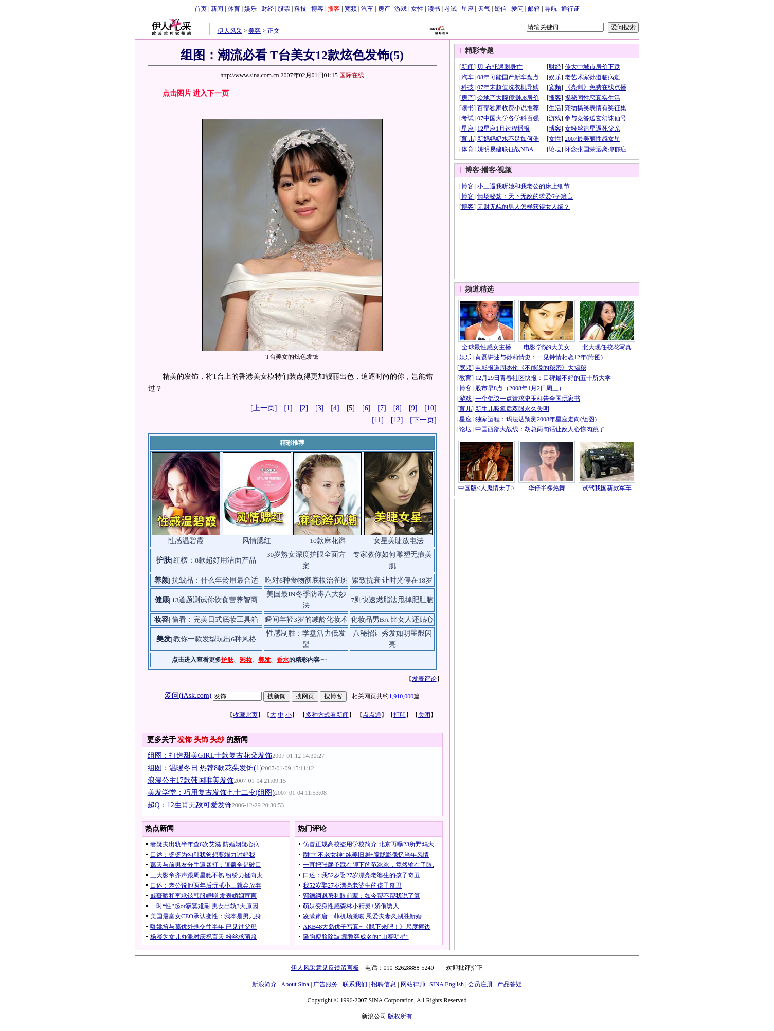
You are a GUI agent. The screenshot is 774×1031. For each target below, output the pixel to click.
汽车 (367, 8)
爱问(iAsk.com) (188, 695)
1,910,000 (401, 696)
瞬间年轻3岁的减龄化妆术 (306, 619)
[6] (366, 408)
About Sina (295, 984)
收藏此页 (245, 714)
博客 (317, 8)
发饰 (184, 740)
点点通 (372, 714)
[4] (335, 408)
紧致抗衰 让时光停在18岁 (392, 580)
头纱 (217, 740)
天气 (484, 8)
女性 (417, 8)
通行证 (570, 8)
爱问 (517, 8)
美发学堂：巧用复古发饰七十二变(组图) (211, 793)
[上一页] (263, 408)
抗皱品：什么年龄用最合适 (215, 580)
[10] (430, 408)
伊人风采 (230, 30)
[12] (397, 420)
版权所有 (400, 1016)
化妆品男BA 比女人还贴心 (392, 619)
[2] (304, 408)
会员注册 (480, 984)
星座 (467, 8)
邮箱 (534, 8)
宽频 (351, 8)
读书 (434, 8)
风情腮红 (256, 541)
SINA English (446, 984)
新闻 (217, 8)
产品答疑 (509, 984)
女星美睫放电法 (398, 541)
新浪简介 (264, 984)
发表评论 (424, 678)
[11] (378, 420)
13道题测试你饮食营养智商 (215, 600)
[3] (319, 408)
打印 (399, 714)
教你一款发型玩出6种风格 (214, 639)
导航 (551, 8)
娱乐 (250, 8)
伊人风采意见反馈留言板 (325, 967)
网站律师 (413, 984)
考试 (450, 8)
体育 (234, 8)
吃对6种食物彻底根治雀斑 (306, 580)
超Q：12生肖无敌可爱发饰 (190, 805)
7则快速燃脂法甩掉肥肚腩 (392, 600)
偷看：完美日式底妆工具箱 (215, 619)
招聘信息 (383, 984)
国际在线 (351, 75)
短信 (500, 8)
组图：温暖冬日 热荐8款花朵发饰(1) (205, 768)
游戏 (400, 8)
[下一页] (423, 420)
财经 (267, 8)
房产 (384, 8)
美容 (254, 30)
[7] (381, 408)
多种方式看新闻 (327, 714)
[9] (413, 408)
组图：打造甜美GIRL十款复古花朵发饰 (210, 755)
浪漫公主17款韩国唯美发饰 (191, 780)
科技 (300, 8)
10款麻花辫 (328, 541)
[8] (397, 408)
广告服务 (325, 984)
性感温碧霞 (186, 541)
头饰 (201, 740)
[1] (288, 408)
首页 (200, 8)
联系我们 (355, 984)
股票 (284, 8)
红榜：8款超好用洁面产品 (214, 560)
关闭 (424, 714)
